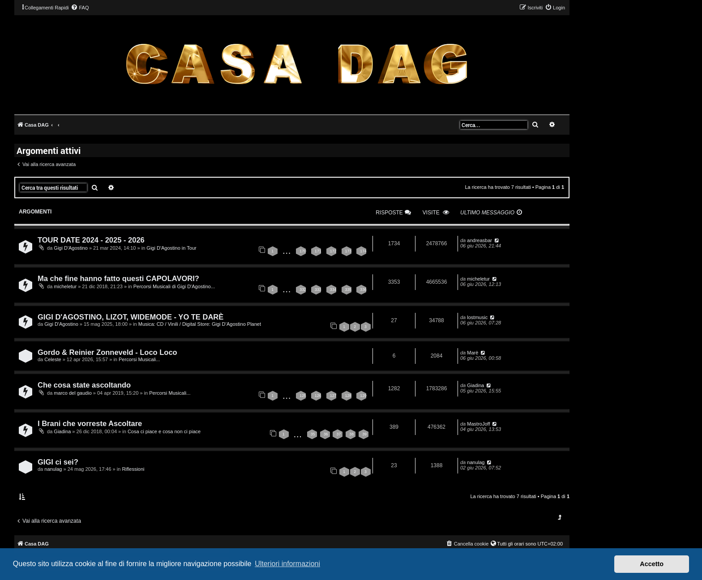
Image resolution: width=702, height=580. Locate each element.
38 (351, 434)
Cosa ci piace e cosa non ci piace (164, 431)
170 (303, 251)
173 (348, 251)
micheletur (65, 286)
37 (338, 434)
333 (318, 289)
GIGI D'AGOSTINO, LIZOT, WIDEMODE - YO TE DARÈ (130, 317)
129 (363, 395)
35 (313, 434)
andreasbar (479, 240)
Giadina (475, 385)
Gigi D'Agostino (70, 248)
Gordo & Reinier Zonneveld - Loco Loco (107, 352)
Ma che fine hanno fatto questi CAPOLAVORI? (118, 278)
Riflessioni (133, 469)
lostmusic (477, 317)
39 (364, 434)
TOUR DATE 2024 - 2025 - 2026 (91, 240)
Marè (472, 352)
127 (333, 395)
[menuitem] (80, 7)
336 (363, 289)
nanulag (53, 469)
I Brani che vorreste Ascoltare (90, 423)
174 (363, 251)
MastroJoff (478, 423)
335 (348, 289)
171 (318, 251)
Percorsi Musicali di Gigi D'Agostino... (174, 286)
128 (348, 395)
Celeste (52, 359)
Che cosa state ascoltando (84, 385)
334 (333, 289)
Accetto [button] (651, 563)
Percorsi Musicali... (139, 359)
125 (303, 395)
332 (303, 289)
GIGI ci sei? (58, 462)
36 (326, 434)
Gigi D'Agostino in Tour (171, 248)
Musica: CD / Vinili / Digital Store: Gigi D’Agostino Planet (199, 324)
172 (333, 251)
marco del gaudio (72, 393)
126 (318, 395)
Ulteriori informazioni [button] (287, 563)
